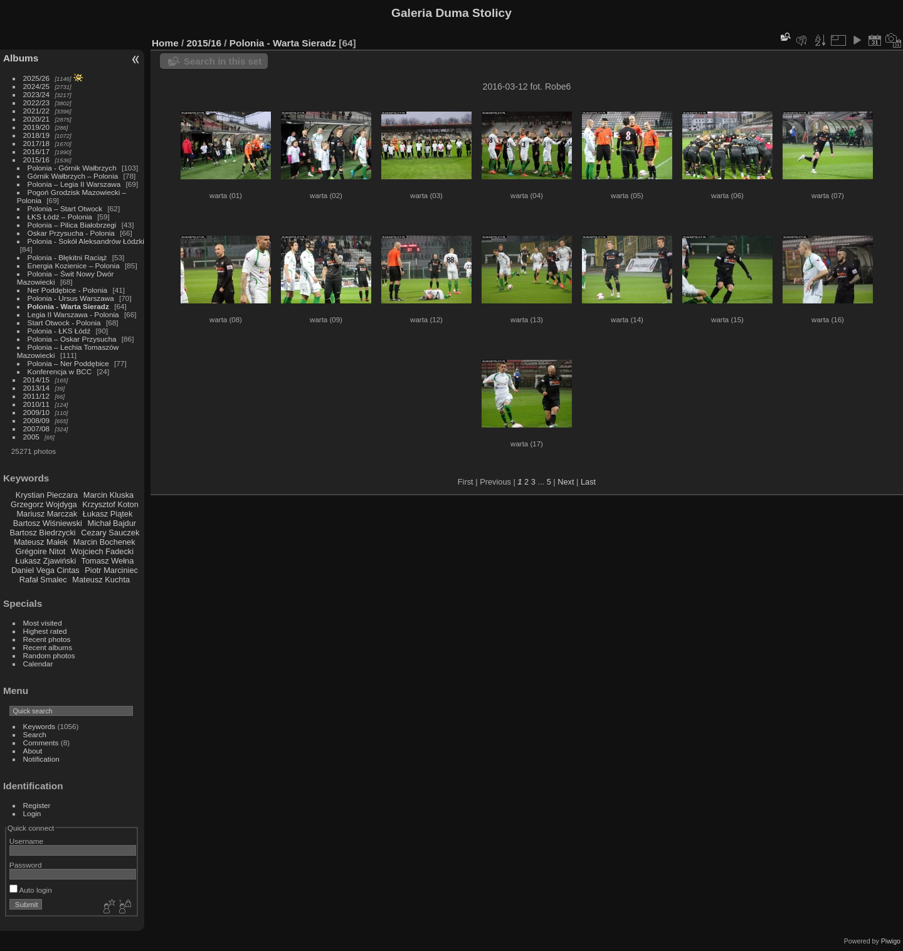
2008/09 (36, 420)
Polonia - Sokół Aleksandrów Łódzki (86, 241)
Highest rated (45, 631)
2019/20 (36, 127)
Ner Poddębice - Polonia (68, 290)
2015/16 (36, 159)
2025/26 (36, 78)
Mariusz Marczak (46, 513)
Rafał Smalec (43, 579)
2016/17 (36, 151)
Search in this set (222, 61)
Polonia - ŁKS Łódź (59, 331)
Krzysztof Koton (110, 504)
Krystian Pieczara (47, 495)
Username (26, 841)
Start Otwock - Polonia (64, 322)
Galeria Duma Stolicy (451, 12)
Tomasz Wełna (108, 560)
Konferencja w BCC (60, 371)
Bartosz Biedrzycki (42, 532)
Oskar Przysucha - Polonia (71, 233)
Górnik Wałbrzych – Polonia (73, 176)
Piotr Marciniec (111, 570)
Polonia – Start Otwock (65, 208)
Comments (41, 742)
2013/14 (36, 388)
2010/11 (36, 404)
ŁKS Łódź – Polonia (60, 217)
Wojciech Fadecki (102, 551)
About (33, 751)
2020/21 (36, 119)
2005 (31, 437)
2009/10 (36, 412)
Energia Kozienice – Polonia (74, 265)
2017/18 (36, 143)
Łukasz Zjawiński (46, 560)
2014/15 (36, 380)
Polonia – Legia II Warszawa (74, 184)
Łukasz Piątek (108, 513)
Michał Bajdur (112, 523)
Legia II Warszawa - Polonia (73, 314)
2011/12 (36, 396)
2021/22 (36, 111)
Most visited (42, 623)
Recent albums (47, 647)
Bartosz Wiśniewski (47, 523)
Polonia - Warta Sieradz (68, 306)
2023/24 (36, 94)
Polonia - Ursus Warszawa (71, 298)
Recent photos (47, 639)
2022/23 (36, 102)
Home (165, 43)
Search (34, 734)
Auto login (30, 890)
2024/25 (36, 86)
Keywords (39, 726)
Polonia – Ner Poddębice (68, 363)
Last (588, 481)
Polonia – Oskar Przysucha (72, 339)
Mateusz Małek (41, 542)
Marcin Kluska (108, 495)
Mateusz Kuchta (101, 579)
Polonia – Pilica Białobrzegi (72, 225)
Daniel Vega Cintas (45, 570)
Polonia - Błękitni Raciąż (67, 257)
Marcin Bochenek (104, 542)
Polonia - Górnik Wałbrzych (72, 168)
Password (25, 865)
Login (32, 813)
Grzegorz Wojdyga (44, 504)
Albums (20, 58)
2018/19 (36, 135)
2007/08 (36, 428)
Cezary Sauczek (110, 532)
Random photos (49, 655)
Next (565, 481)
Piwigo (890, 941)
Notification (41, 759)
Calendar (38, 663)
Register (37, 805)
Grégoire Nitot (41, 551)
